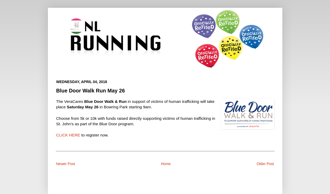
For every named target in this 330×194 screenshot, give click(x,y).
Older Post (265, 164)
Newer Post (65, 164)
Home (166, 164)
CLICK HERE (68, 135)
